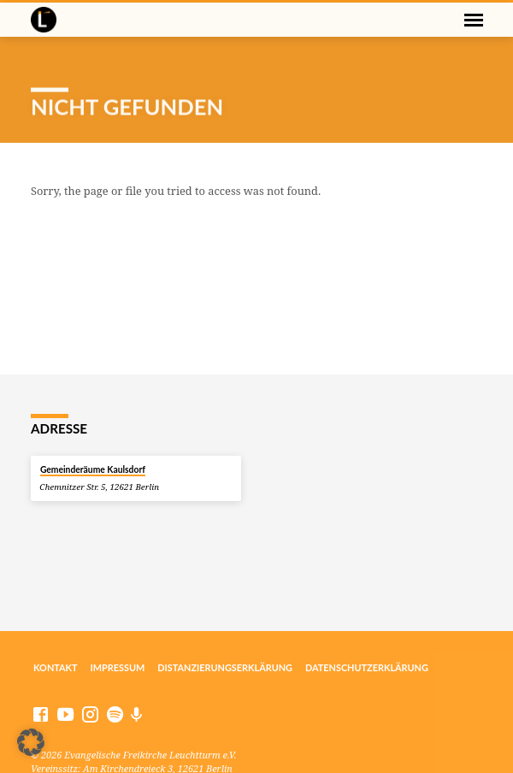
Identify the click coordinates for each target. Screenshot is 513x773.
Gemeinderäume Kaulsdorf (92, 469)
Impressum (118, 667)
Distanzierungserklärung (224, 667)
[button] (31, 742)
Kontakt (55, 667)
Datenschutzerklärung (366, 667)
